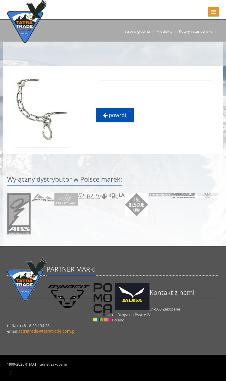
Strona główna (137, 31)
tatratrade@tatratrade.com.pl (47, 331)
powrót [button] (115, 115)
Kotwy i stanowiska (196, 31)
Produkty (165, 31)
